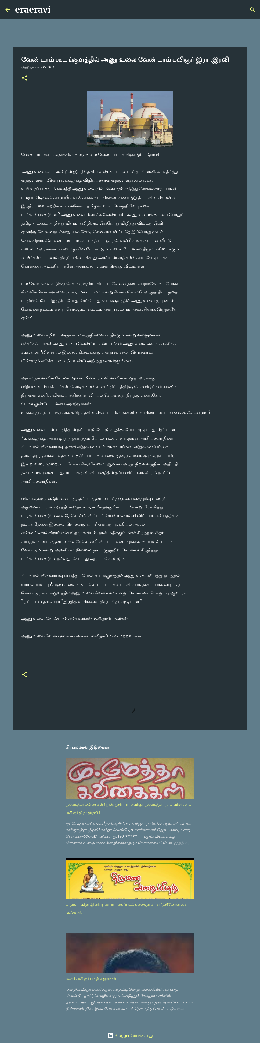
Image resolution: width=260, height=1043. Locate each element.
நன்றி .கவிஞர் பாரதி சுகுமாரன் (91, 978)
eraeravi (33, 9)
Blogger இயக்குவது (130, 1035)
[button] (24, 78)
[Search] (58, 9)
